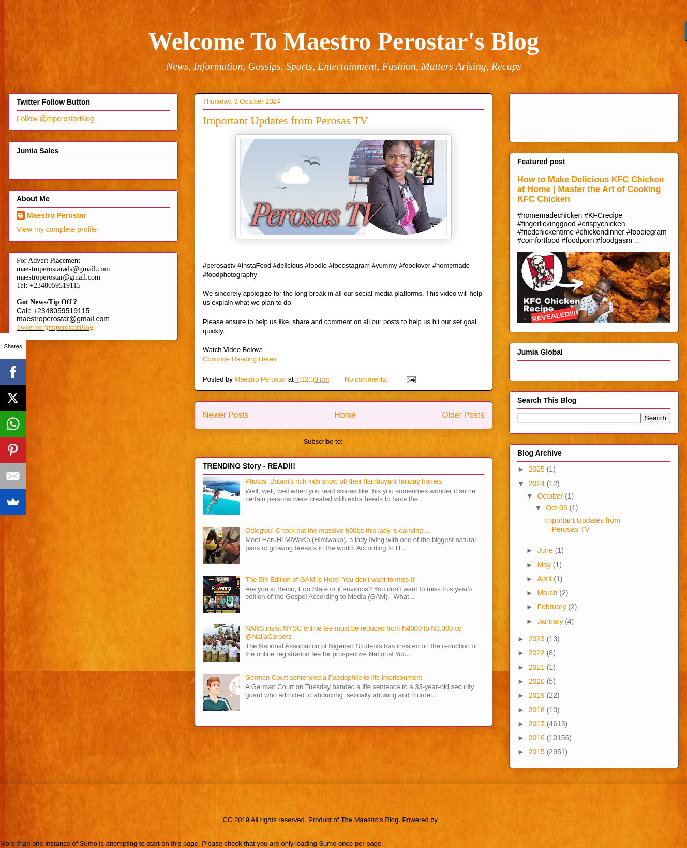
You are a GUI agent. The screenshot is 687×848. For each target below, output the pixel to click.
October (551, 496)
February (552, 607)
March (548, 593)
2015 (538, 752)
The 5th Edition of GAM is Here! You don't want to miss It (329, 579)
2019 (538, 695)
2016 (538, 738)
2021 (538, 667)
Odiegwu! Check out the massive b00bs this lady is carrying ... (337, 530)
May (544, 565)
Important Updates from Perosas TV (285, 120)
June (546, 550)
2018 (538, 710)
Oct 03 (557, 508)
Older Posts (463, 415)
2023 (538, 639)
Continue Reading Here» (240, 359)
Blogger (451, 820)
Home (345, 415)
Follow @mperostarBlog (55, 118)
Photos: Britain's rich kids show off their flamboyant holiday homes (343, 481)
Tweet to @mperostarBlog (55, 327)
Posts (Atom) (364, 441)
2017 (538, 724)
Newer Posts (225, 415)
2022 (538, 653)
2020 (538, 681)
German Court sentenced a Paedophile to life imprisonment (333, 677)
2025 (538, 469)
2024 (538, 483)
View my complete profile (57, 229)
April (545, 579)
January (551, 621)
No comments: (367, 379)
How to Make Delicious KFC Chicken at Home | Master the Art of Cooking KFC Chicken (590, 188)
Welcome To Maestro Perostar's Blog (343, 41)
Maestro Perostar (56, 215)
